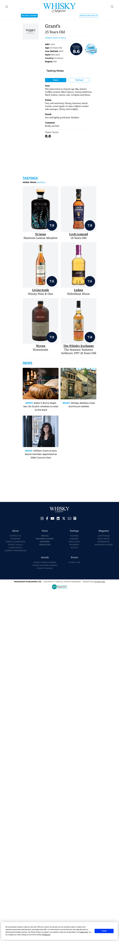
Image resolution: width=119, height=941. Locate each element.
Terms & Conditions (15, 542)
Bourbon (74, 545)
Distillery (34, 182)
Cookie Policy (15, 547)
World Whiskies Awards (44, 565)
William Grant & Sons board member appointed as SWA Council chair (41, 454)
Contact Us (15, 536)
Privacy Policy (15, 545)
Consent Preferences (15, 550)
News (29, 403)
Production (44, 544)
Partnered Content (45, 538)
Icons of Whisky (45, 568)
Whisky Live (74, 562)
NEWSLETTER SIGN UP (88, 15)
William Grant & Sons (55, 38)
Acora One (99, 582)
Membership (104, 542)
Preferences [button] (46, 935)
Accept (104, 931)
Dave (55, 80)
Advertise (15, 539)
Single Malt (74, 542)
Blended (74, 539)
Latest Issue (104, 536)
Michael (79, 80)
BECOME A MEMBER (29, 15)
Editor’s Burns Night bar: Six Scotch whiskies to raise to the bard (40, 406)
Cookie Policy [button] (83, 932)
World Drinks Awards (44, 562)
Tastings (30, 178)
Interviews (45, 541)
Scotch (74, 547)
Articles (45, 536)
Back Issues (104, 539)
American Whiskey (104, 545)
